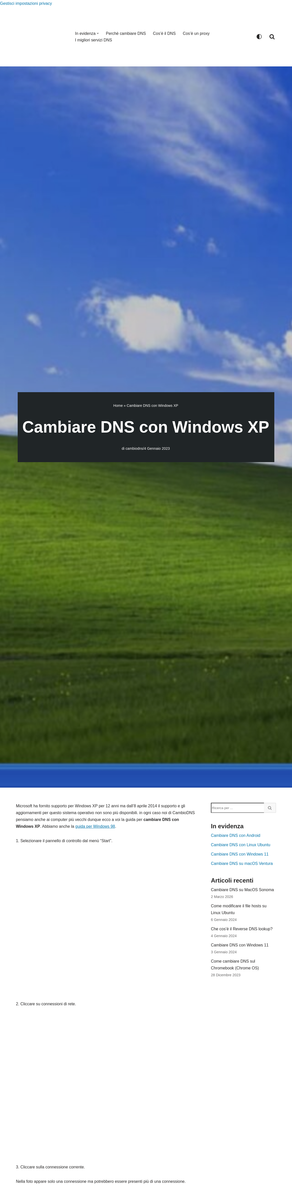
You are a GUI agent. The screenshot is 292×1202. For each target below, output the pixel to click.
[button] (98, 33)
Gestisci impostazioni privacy (26, 3)
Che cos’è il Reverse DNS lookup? (242, 930)
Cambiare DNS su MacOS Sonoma (242, 890)
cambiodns (134, 448)
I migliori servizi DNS (93, 40)
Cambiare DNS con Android (236, 836)
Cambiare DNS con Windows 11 (240, 855)
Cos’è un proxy (196, 33)
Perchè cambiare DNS (126, 33)
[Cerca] (272, 36)
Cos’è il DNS (164, 33)
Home (118, 405)
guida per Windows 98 (104, 827)
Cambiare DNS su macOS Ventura (242, 864)
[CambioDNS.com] (41, 36)
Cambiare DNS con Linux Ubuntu (241, 845)
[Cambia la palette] (259, 36)
